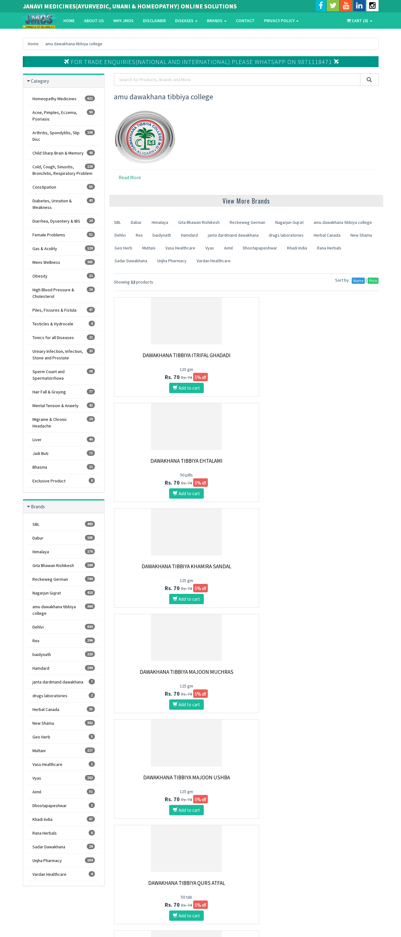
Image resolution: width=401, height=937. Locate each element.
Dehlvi (63, 627)
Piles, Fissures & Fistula (63, 310)
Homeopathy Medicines (63, 98)
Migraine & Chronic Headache (63, 422)
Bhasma (63, 467)
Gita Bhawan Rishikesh (63, 565)
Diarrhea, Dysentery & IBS (63, 221)
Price (373, 280)
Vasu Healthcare (63, 764)
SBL (63, 524)
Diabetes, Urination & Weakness (63, 204)
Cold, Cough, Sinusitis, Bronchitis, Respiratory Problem (63, 170)
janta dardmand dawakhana (63, 682)
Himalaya (63, 552)
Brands (217, 20)
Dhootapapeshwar (63, 805)
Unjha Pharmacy (63, 860)
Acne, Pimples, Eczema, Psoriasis (63, 115)
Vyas (63, 778)
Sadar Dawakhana (63, 847)
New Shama (63, 723)
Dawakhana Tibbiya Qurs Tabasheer (337, 675)
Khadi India (63, 819)
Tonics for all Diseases (63, 337)
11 (199, 725)
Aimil (63, 792)
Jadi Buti (63, 453)
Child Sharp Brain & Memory (63, 153)
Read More (130, 177)
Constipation (63, 187)
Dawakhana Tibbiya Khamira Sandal (337, 358)
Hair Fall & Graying (63, 392)
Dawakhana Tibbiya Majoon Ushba (246, 464)
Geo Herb (63, 737)
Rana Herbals (63, 833)
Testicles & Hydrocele (63, 324)
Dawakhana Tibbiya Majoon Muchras (155, 464)
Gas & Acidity (63, 248)
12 (211, 725)
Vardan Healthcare (63, 874)
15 (248, 725)
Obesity (63, 276)
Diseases (186, 20)
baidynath (63, 654)
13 (224, 725)
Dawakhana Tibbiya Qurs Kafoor (246, 675)
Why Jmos (123, 20)
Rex (63, 641)
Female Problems (63, 235)
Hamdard (63, 668)
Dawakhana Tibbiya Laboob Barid (337, 569)
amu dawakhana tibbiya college (74, 44)
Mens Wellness (63, 262)
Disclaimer (154, 20)
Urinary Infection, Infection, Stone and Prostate (63, 354)
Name (358, 280)
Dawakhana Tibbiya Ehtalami (246, 355)
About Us (94, 20)
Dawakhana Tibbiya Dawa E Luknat (155, 569)
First (122, 725)
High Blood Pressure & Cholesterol (63, 293)
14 (236, 725)
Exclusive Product (63, 481)
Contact (245, 20)
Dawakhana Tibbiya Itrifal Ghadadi (155, 358)
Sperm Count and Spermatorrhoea (63, 374)
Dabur (63, 538)
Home (69, 20)
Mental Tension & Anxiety (63, 405)
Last (273, 725)
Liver (63, 439)
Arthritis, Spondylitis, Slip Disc (63, 136)
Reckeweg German (63, 579)
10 (187, 725)
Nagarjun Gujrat (63, 593)
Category (40, 81)
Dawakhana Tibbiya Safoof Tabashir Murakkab (246, 569)
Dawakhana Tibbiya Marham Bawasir (155, 675)
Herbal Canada (63, 709)
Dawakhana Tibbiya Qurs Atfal (337, 460)
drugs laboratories (63, 695)
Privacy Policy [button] (281, 20)
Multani (63, 750)
